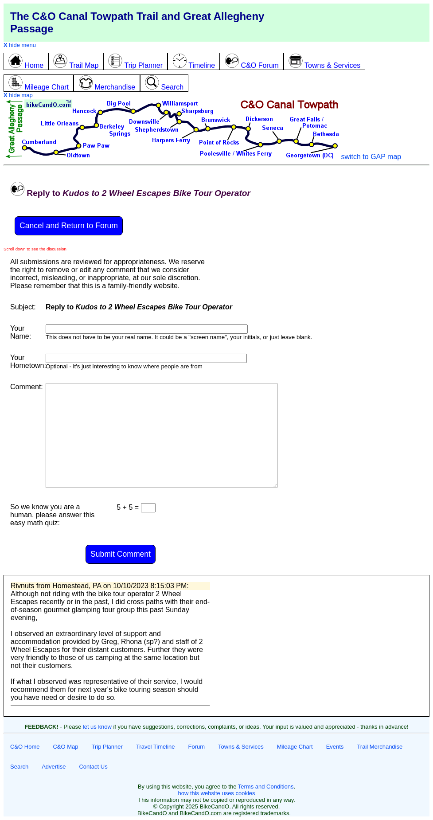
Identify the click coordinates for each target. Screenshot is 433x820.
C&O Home (24, 746)
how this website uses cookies (216, 793)
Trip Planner (107, 746)
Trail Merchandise (379, 746)
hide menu (20, 45)
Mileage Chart (295, 746)
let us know (97, 726)
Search (19, 766)
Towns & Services (241, 746)
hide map (18, 95)
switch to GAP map (371, 156)
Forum (196, 746)
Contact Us (93, 766)
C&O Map (65, 746)
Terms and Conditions (266, 786)
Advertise (54, 766)
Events (335, 746)
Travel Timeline (155, 746)
